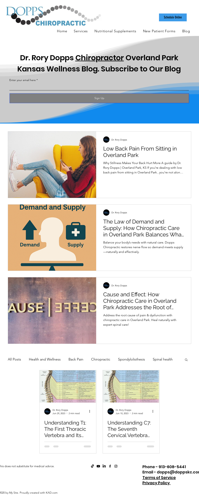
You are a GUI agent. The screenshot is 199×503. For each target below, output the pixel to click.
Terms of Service (159, 477)
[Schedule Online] (173, 17)
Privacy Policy (156, 483)
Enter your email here (22, 80)
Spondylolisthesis (131, 359)
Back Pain (75, 359)
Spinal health (163, 359)
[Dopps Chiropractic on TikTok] (92, 466)
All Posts (14, 359)
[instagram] (116, 466)
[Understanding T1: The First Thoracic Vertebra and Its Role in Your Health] (68, 386)
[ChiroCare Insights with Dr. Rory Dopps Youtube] (98, 466)
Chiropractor (99, 57)
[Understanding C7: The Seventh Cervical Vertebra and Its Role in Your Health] (131, 386)
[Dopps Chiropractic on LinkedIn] (104, 466)
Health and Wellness (45, 359)
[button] (186, 360)
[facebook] (110, 466)
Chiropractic (100, 359)
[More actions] (91, 411)
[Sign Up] (99, 98)
